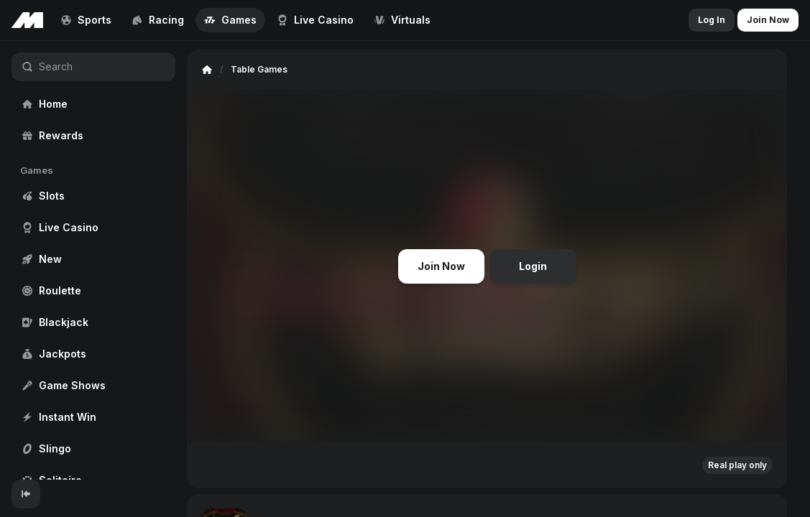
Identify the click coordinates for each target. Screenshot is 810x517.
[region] (93, 260)
